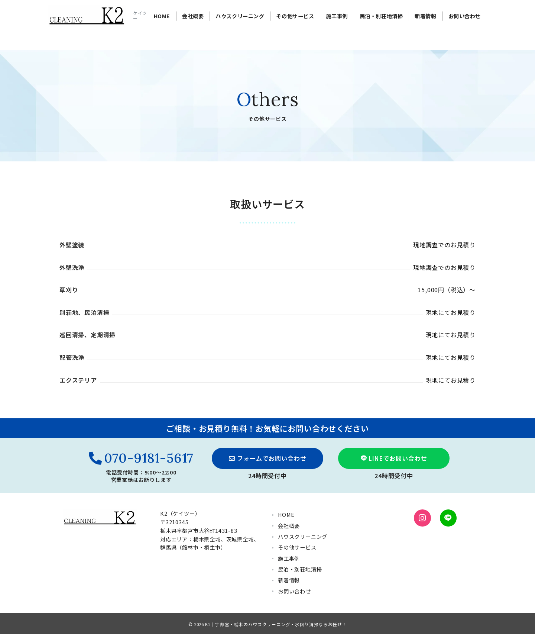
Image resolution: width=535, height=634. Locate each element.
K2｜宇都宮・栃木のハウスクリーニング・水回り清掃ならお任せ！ (276, 624)
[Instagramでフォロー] (422, 517)
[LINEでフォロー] (448, 517)
